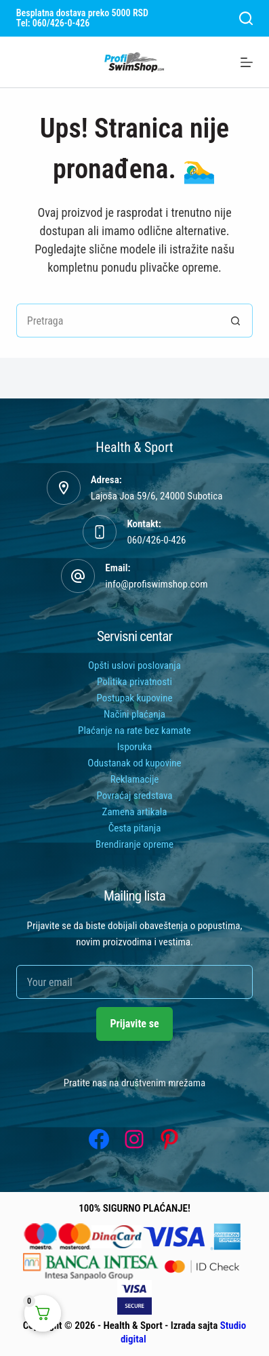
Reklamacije (134, 779)
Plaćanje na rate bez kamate (134, 730)
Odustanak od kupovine (134, 763)
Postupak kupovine (134, 698)
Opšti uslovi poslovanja (134, 665)
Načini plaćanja (134, 714)
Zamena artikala (134, 812)
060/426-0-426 (156, 540)
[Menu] (247, 62)
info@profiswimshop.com (156, 584)
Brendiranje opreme (134, 844)
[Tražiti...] (117, 320)
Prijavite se (134, 1023)
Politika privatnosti (134, 682)
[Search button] (236, 320)
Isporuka (134, 747)
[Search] (246, 18)
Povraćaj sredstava (134, 795)
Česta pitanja (134, 828)
